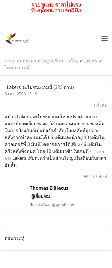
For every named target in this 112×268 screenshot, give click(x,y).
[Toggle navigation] (104, 38)
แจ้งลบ (100, 105)
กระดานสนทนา (20, 61)
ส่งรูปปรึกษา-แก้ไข (59, 61)
